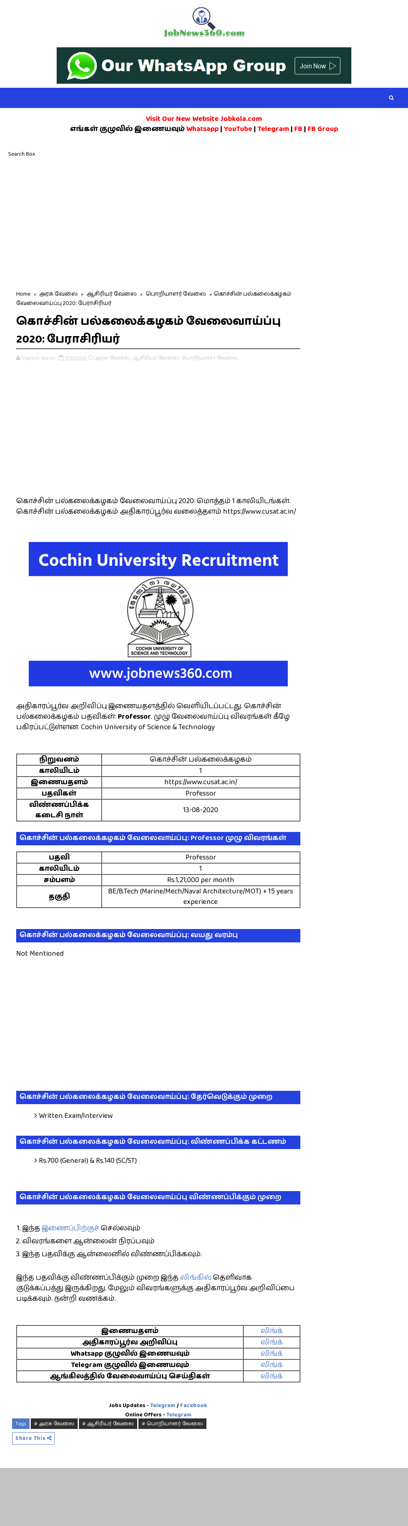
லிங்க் (248, 1388)
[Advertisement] (204, 222)
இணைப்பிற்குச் (70, 1285)
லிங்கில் (195, 1334)
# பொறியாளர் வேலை (172, 1481)
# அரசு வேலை (54, 1481)
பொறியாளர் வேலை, (210, 359)
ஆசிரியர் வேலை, (156, 359)
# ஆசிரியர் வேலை (108, 1481)
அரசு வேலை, (113, 359)
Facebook (180, 1462)
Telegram (149, 1462)
